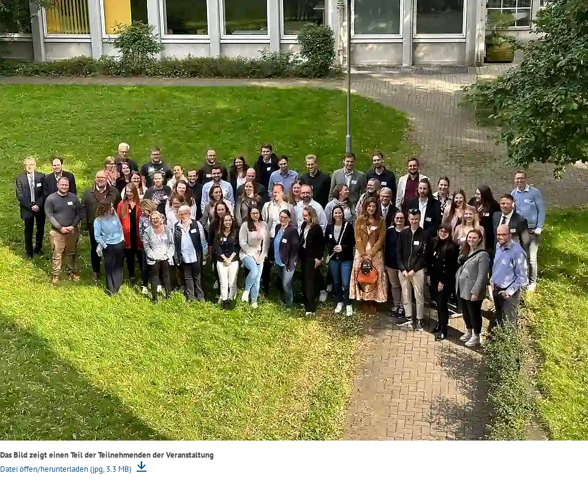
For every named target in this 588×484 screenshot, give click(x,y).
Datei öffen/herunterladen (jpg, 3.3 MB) (67, 469)
